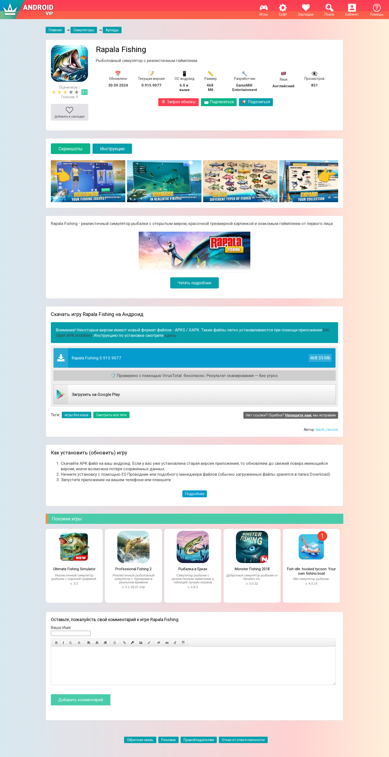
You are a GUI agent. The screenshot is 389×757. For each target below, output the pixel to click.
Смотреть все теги (111, 415)
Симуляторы (83, 30)
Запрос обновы (178, 101)
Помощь (377, 12)
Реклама (168, 747)
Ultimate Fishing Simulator (74, 569)
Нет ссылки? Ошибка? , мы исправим (291, 415)
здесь (170, 335)
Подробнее (194, 494)
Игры (263, 12)
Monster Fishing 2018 (252, 569)
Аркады (112, 30)
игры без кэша (76, 415)
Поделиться (256, 101)
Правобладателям (199, 747)
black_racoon (327, 429)
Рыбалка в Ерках (192, 569)
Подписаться (219, 101)
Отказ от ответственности (243, 747)
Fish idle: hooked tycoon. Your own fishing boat (311, 571)
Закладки (306, 12)
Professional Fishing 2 (133, 569)
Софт (283, 12)
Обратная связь (140, 747)
